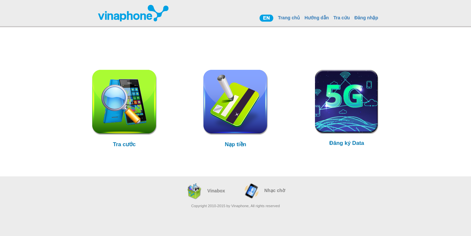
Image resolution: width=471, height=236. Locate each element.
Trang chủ (289, 17)
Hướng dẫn (317, 17)
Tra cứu (341, 17)
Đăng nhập (366, 17)
